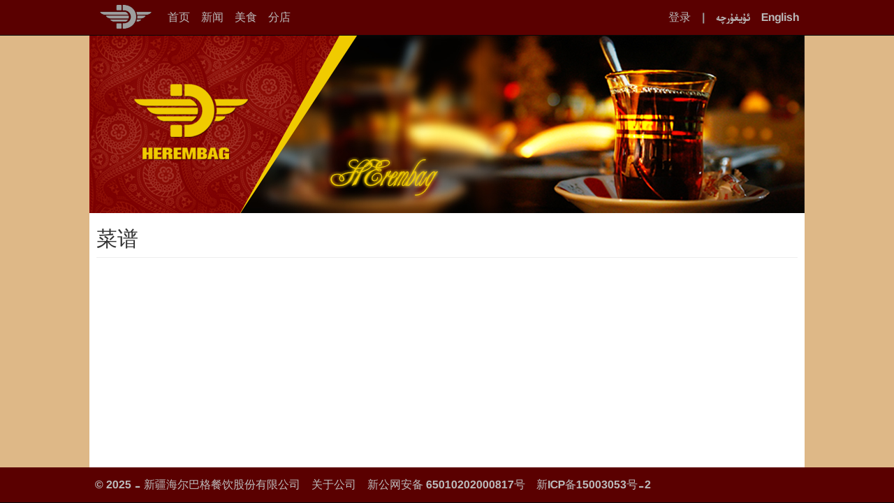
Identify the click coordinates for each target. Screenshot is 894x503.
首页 (179, 17)
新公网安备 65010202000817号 (446, 484)
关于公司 (334, 484)
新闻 (212, 17)
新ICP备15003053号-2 (593, 484)
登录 (679, 17)
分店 (279, 17)
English (780, 17)
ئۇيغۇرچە (733, 17)
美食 (246, 17)
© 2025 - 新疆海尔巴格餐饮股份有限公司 (197, 484)
